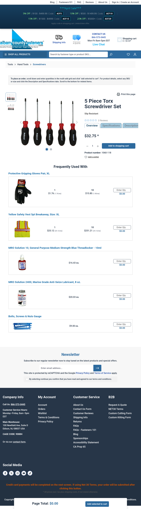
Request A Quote (118, 405)
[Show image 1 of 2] (47, 149)
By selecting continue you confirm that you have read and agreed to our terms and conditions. (70, 379)
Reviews (90, 2)
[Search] (111, 54)
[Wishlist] (128, 54)
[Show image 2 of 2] (51, 149)
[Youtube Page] (23, 473)
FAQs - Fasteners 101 (84, 430)
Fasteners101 (66, 2)
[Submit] (97, 368)
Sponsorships (80, 438)
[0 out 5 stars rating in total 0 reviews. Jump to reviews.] (96, 120)
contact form (19, 442)
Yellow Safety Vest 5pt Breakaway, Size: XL (33, 214)
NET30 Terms (116, 409)
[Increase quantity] (98, 146)
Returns (77, 421)
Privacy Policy (83, 373)
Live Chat (99, 44)
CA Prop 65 (79, 446)
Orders (41, 409)
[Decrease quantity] (87, 146)
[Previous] (21, 122)
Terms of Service (102, 373)
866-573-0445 (99, 37)
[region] (42, 122)
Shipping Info (80, 417)
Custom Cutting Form (120, 413)
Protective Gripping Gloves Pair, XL (29, 173)
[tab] (131, 125)
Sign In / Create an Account (125, 2)
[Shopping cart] (126, 39)
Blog (52, 2)
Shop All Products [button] (17, 54)
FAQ (79, 2)
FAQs (76, 425)
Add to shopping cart (118, 146)
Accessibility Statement (86, 442)
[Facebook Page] (5, 473)
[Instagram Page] (17, 473)
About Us (102, 2)
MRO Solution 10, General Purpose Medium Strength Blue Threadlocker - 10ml (54, 247)
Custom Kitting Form (120, 417)
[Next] (77, 122)
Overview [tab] (92, 125)
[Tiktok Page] (30, 473)
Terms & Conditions (48, 417)
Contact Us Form (82, 409)
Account (42, 405)
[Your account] (135, 54)
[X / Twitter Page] (11, 473)
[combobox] (78, 54)
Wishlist (42, 413)
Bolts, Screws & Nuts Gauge (24, 316)
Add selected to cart (97, 504)
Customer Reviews (83, 413)
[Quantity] (92, 146)
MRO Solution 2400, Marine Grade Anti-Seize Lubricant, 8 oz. (44, 282)
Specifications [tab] (111, 125)
